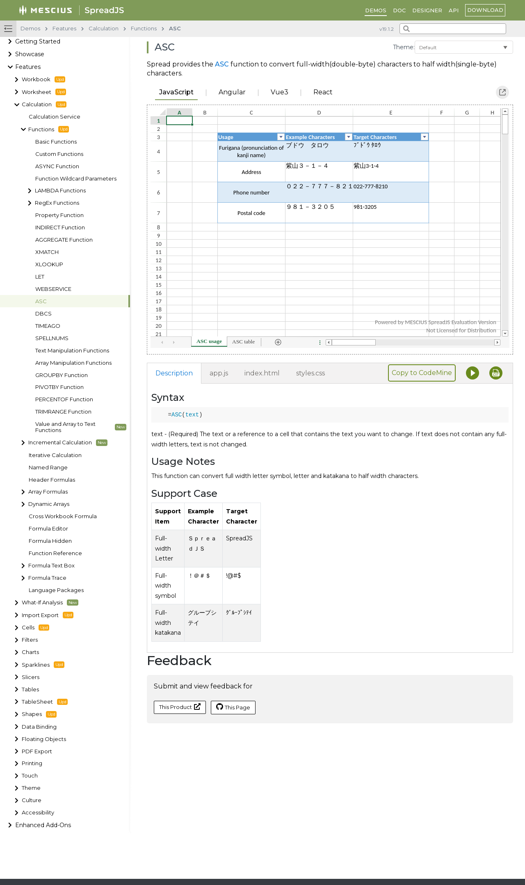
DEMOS (375, 10)
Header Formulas (52, 480)
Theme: (404, 47)
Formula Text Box (51, 566)
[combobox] (453, 29)
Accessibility (38, 813)
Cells (35, 627)
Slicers (30, 677)
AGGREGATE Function (64, 240)
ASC (41, 301)
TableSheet (45, 702)
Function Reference (55, 553)
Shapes (39, 714)
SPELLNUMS (51, 338)
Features (28, 67)
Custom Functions (59, 154)
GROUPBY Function (61, 375)
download (485, 10)
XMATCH (47, 252)
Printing (32, 763)
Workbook (43, 79)
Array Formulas (48, 492)
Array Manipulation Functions (73, 363)
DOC (399, 10)
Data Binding (39, 727)
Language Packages (56, 590)
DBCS (43, 314)
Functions (48, 129)
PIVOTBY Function (59, 387)
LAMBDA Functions (60, 191)
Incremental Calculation (67, 442)
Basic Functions (56, 142)
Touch (30, 776)
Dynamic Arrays (48, 504)
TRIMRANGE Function (63, 412)
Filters (30, 640)
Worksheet (44, 92)
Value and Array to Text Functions (80, 427)
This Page (233, 707)
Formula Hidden (50, 541)
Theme (31, 788)
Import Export (47, 615)
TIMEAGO (47, 326)
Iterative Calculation (55, 455)
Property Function (59, 215)
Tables (30, 689)
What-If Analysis (50, 602)
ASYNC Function (57, 166)
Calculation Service (54, 117)
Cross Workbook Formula (63, 516)
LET (39, 277)
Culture (31, 800)
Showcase (29, 54)
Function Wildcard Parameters (75, 179)
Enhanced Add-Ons (43, 825)
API (454, 10)
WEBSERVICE (53, 289)
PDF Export (37, 751)
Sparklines (43, 664)
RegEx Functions (57, 203)
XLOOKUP (49, 264)
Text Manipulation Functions (72, 351)
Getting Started (37, 41)
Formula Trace (47, 578)
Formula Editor (48, 529)
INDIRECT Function (60, 227)
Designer (427, 10)
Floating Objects (44, 739)
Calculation (44, 104)
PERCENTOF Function (64, 399)
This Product (180, 706)
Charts (30, 652)
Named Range (48, 467)
